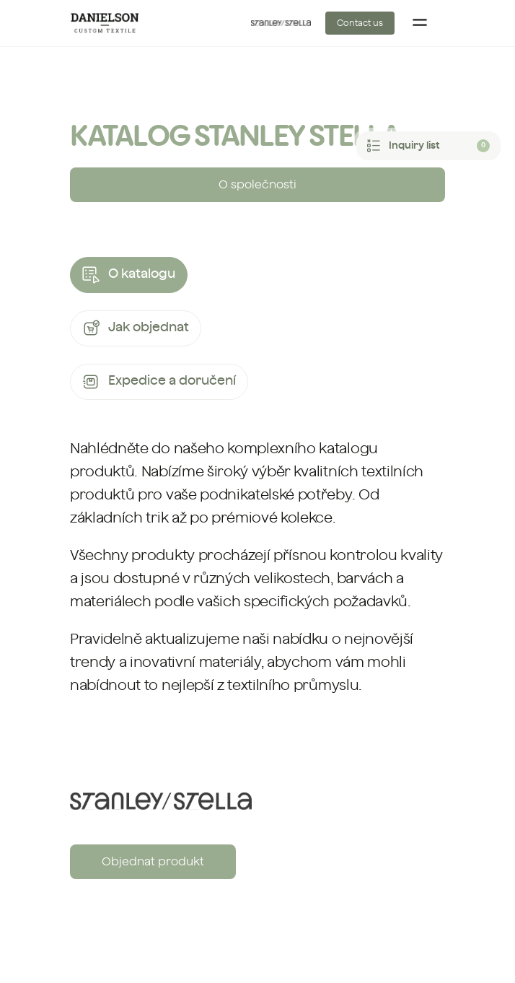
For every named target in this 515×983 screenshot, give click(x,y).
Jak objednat (135, 328)
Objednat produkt (153, 862)
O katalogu (128, 275)
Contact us (360, 23)
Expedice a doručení (159, 381)
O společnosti (257, 185)
